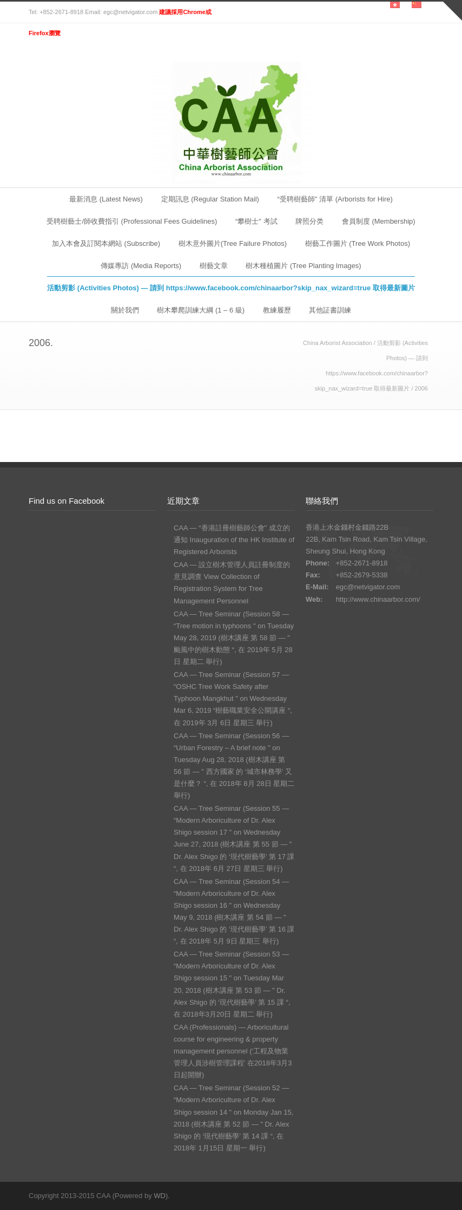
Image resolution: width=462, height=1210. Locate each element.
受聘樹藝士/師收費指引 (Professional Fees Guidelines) (132, 221)
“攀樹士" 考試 (256, 221)
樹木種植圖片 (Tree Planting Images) (303, 266)
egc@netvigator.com (368, 587)
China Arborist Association (337, 343)
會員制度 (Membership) (378, 221)
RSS (422, 1195)
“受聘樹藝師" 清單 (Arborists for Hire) (335, 199)
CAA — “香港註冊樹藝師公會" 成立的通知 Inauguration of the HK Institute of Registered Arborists (234, 540)
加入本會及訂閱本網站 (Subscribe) (106, 243)
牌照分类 (309, 221)
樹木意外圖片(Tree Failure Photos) (233, 243)
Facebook (401, 1195)
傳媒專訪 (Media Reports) (141, 266)
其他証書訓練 (330, 310)
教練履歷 (277, 310)
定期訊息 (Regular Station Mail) (210, 199)
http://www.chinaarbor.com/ (378, 599)
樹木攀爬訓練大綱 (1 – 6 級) (201, 310)
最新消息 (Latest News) (106, 199)
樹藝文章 (214, 266)
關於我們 (125, 310)
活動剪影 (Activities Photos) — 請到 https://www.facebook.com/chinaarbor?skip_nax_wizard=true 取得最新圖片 (231, 288)
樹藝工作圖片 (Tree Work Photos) (357, 243)
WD (160, 1196)
